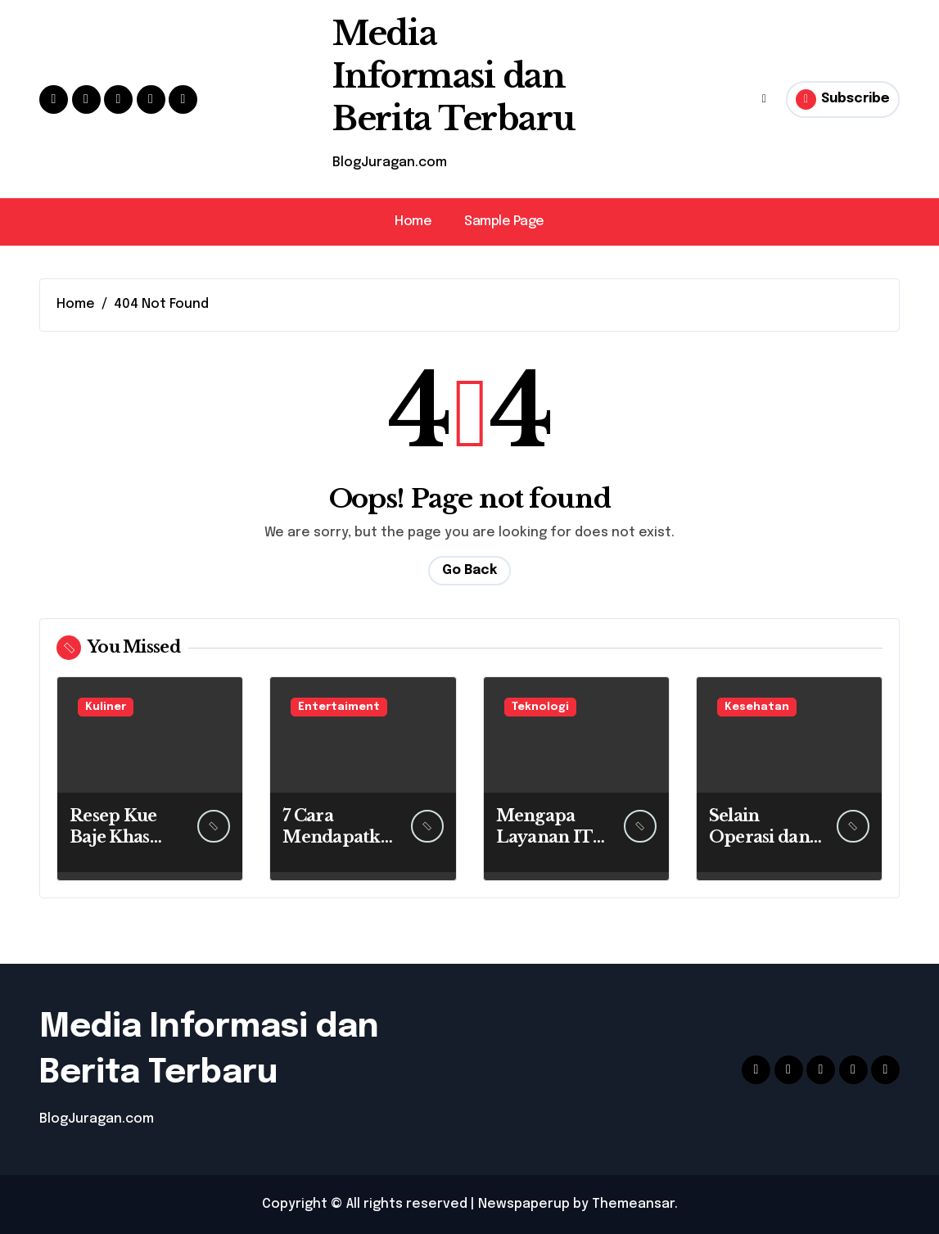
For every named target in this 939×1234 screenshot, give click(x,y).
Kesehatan (757, 707)
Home (413, 221)
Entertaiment (339, 707)
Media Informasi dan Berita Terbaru (453, 76)
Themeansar (633, 1204)
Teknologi (540, 707)
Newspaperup (524, 1204)
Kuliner (105, 707)
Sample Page (504, 221)
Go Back (469, 570)
